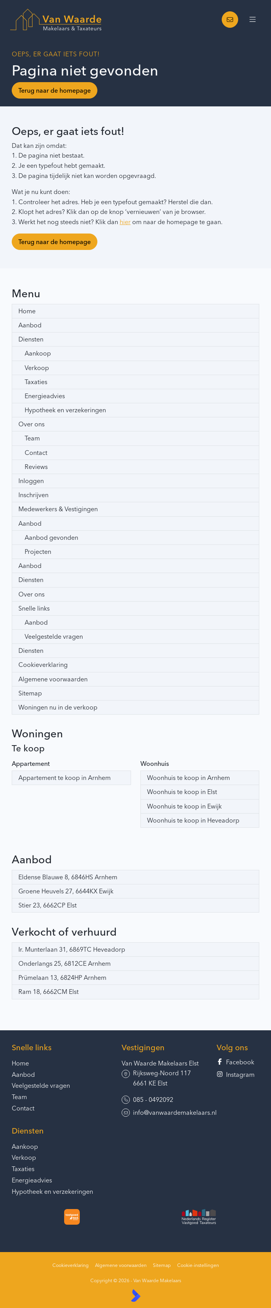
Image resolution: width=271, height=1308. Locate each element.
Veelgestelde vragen (54, 636)
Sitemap (30, 693)
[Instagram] (238, 1075)
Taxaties (36, 382)
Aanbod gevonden (51, 537)
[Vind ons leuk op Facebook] (238, 1062)
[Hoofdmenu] (252, 19)
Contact (36, 452)
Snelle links (34, 608)
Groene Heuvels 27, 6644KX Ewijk (65, 891)
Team (32, 438)
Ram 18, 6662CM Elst (48, 991)
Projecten (38, 551)
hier (125, 222)
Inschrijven (33, 495)
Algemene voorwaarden (53, 679)
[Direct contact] (230, 19)
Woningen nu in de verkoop (57, 707)
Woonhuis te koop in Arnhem (188, 778)
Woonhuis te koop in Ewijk (184, 806)
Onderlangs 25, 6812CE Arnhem (64, 963)
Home (27, 311)
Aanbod (29, 325)
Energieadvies (45, 396)
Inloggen (31, 481)
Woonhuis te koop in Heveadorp (193, 820)
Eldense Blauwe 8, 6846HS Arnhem (67, 877)
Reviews (36, 467)
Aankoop (38, 353)
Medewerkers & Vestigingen (58, 509)
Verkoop (37, 368)
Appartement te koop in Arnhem (64, 778)
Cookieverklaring (43, 664)
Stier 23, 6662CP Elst (47, 905)
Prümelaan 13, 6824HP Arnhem (62, 977)
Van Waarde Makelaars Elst (160, 1063)
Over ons (31, 424)
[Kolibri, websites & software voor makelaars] (135, 1295)
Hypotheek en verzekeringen (65, 410)
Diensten (30, 339)
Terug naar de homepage (54, 90)
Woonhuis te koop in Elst (182, 792)
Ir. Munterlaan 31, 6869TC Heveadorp (71, 949)
